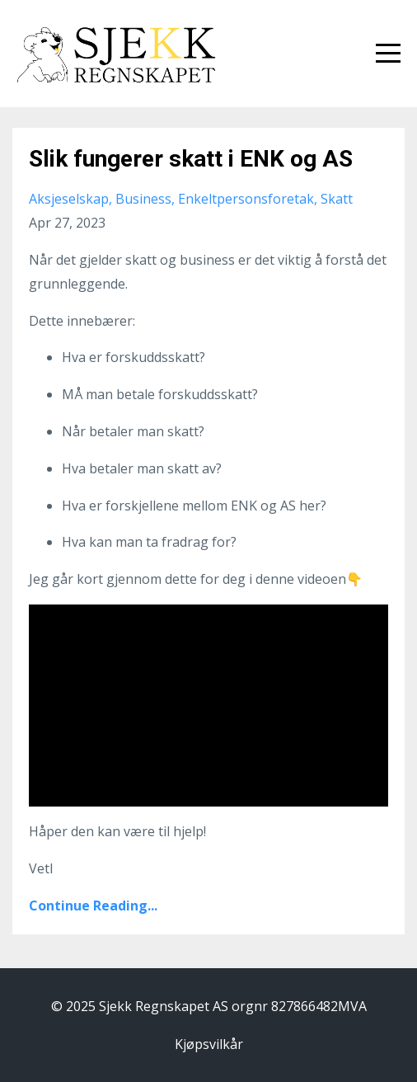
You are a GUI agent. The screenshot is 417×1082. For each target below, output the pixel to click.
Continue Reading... (93, 905)
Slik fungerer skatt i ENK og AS (191, 158)
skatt (337, 199)
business (143, 199)
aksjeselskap (69, 199)
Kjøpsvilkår (209, 1044)
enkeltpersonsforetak (246, 199)
